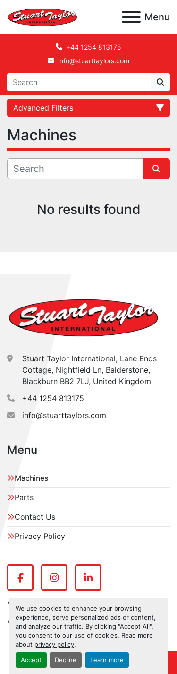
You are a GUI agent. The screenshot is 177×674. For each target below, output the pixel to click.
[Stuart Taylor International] (83, 317)
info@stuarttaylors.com (93, 61)
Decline (65, 660)
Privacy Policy (40, 536)
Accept (31, 660)
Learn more (107, 660)
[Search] (79, 82)
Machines (31, 478)
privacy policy (54, 644)
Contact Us (35, 516)
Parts (24, 497)
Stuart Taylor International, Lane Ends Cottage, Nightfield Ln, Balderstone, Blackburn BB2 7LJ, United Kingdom (89, 370)
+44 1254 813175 (93, 47)
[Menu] (131, 17)
